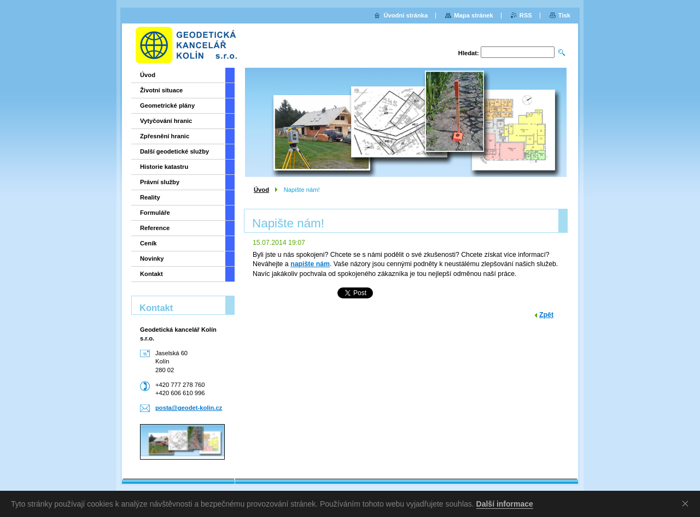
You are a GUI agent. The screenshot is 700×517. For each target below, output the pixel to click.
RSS (526, 15)
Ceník (148, 243)
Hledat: (468, 53)
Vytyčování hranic (166, 121)
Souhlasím (687, 503)
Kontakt (151, 274)
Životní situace (161, 90)
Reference (155, 228)
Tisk (564, 15)
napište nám (310, 264)
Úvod (261, 189)
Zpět (546, 315)
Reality (150, 197)
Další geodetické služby (174, 151)
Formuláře (155, 212)
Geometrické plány (167, 105)
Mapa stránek (473, 15)
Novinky (152, 258)
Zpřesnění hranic (164, 136)
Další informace (504, 504)
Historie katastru (164, 166)
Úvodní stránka (405, 15)
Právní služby (159, 182)
